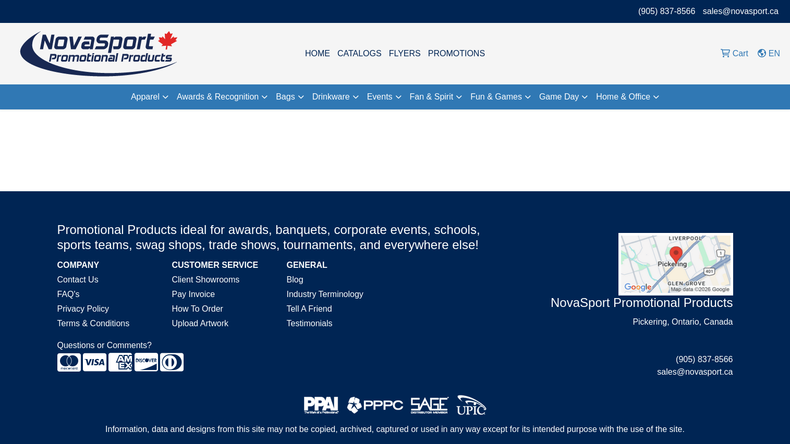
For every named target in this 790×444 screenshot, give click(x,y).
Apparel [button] (145, 96)
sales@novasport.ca (741, 11)
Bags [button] (285, 96)
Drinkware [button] (331, 96)
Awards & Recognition (218, 96)
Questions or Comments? (104, 345)
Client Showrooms (206, 279)
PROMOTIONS (456, 53)
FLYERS (405, 53)
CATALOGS (359, 53)
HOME (317, 53)
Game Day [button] (559, 96)
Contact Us (78, 279)
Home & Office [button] (623, 96)
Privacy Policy (83, 308)
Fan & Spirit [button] (432, 96)
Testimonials (310, 323)
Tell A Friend (309, 308)
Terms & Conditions (93, 323)
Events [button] (380, 96)
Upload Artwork (200, 323)
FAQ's (68, 294)
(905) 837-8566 (666, 11)
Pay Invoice (193, 294)
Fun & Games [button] (496, 96)
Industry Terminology (325, 294)
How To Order (197, 308)
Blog (295, 279)
